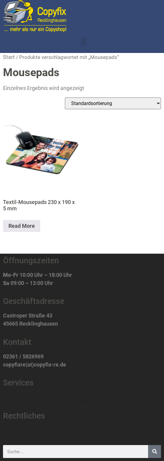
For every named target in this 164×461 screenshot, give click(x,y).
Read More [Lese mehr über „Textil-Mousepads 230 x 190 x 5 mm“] (21, 226)
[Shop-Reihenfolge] (113, 103)
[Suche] (154, 451)
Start (9, 57)
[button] (83, 42)
